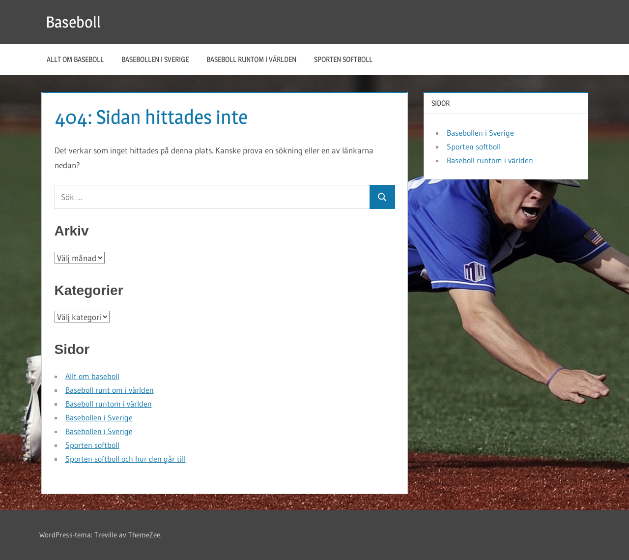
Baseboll (73, 21)
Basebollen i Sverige (155, 59)
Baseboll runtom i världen (251, 59)
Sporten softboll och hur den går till (125, 459)
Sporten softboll (343, 59)
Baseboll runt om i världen (109, 390)
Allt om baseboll (75, 59)
